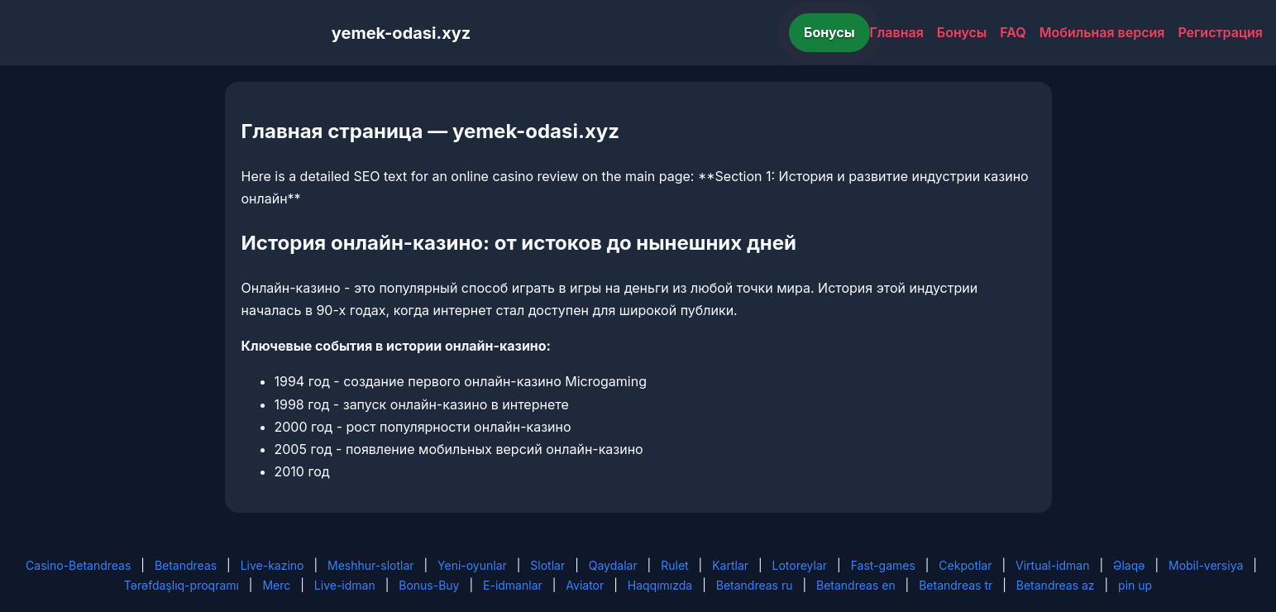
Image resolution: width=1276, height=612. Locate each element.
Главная (897, 32)
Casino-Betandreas (78, 565)
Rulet (674, 565)
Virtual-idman (1052, 565)
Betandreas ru (754, 585)
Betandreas (186, 565)
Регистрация (1220, 32)
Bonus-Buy (429, 585)
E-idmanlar (512, 585)
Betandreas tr (955, 585)
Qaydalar (613, 565)
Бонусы (829, 32)
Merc (276, 585)
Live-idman (344, 585)
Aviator (585, 585)
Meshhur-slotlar (370, 565)
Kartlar (730, 565)
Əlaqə (1129, 565)
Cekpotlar (965, 565)
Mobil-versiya (1205, 565)
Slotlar (547, 565)
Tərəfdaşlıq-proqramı (181, 585)
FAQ (1012, 32)
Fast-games (883, 565)
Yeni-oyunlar (472, 565)
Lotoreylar (800, 565)
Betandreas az (1055, 585)
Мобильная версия (1102, 32)
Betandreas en (856, 585)
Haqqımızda (660, 585)
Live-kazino (272, 565)
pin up (1135, 585)
